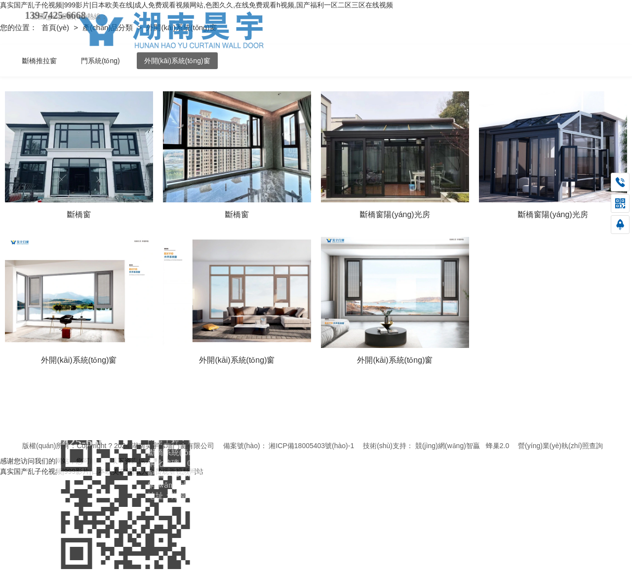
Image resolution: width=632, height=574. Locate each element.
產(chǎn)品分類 (108, 27)
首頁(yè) (56, 27)
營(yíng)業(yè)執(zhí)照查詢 (560, 446)
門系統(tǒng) (100, 61)
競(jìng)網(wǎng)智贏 (447, 446)
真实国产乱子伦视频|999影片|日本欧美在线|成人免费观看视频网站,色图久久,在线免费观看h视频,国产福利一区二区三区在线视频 (196, 5)
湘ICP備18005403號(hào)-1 (311, 446)
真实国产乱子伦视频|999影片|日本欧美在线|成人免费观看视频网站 (101, 471)
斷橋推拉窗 (39, 61)
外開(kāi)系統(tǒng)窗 (177, 61)
